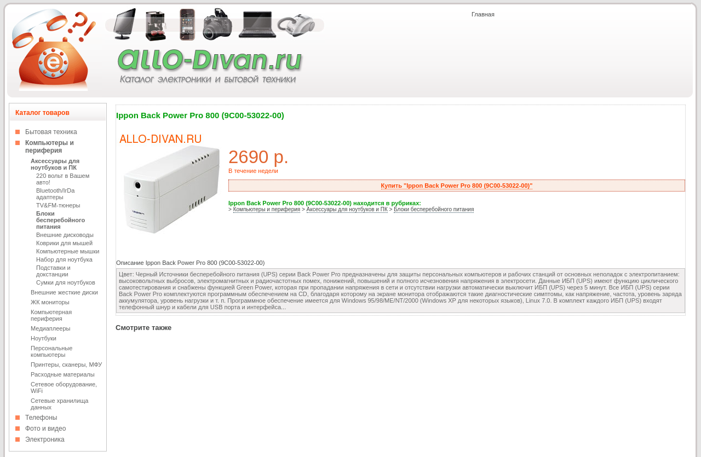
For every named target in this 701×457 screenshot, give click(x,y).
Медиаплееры (50, 328)
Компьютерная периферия (51, 315)
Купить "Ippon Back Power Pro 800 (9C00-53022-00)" (457, 185)
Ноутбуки (43, 338)
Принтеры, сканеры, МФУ (66, 364)
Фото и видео (45, 428)
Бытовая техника (51, 132)
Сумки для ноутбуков (65, 282)
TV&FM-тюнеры (58, 205)
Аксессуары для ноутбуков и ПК (55, 164)
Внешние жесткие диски (64, 292)
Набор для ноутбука (64, 259)
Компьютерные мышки (67, 251)
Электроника (45, 439)
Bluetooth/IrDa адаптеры (55, 193)
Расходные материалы (63, 374)
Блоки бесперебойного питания (60, 220)
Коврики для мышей (64, 243)
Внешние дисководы (65, 235)
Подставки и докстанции (53, 270)
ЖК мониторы (50, 302)
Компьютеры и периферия (49, 146)
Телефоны (41, 417)
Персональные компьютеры (51, 351)
